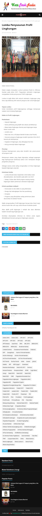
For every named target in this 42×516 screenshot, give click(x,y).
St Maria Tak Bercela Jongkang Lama (12, 427)
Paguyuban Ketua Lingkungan (11, 379)
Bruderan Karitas (23, 346)
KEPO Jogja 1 (16, 364)
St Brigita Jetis (6, 412)
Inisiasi (28, 361)
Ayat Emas (14, 343)
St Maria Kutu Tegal (8, 406)
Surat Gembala (26, 435)
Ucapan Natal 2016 (13, 438)
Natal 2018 (11, 373)
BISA (21, 343)
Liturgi (4, 373)
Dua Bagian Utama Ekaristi (19, 313)
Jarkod (34, 361)
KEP (10, 364)
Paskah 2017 (20, 388)
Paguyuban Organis (18, 382)
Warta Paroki (29, 441)
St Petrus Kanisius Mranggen (25, 430)
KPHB (26, 370)
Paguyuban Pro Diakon (29, 385)
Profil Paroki (6, 400)
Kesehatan (25, 364)
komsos (30, 367)
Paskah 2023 (24, 391)
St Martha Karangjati (30, 427)
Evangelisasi (10, 352)
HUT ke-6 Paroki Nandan (9, 358)
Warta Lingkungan (7, 441)
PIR (30, 394)
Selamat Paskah (34, 403)
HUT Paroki (6, 361)
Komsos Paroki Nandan (33, 513)
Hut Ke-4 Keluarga (7, 355)
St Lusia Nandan (7, 424)
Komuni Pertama (7, 370)
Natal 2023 (6, 376)
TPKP (4, 438)
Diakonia (33, 349)
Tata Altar (34, 435)
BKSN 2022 (14, 346)
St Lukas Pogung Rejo (22, 421)
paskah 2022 (15, 391)
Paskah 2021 (6, 391)
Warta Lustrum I (19, 441)
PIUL (12, 397)
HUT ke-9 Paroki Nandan (25, 358)
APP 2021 (12, 340)
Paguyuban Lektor (26, 379)
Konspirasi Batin (18, 370)
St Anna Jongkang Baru (9, 409)
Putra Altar (29, 400)
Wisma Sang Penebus (8, 444)
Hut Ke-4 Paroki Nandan (21, 355)
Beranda (4, 21)
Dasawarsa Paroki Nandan (21, 349)
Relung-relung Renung (9, 403)
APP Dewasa (6, 343)
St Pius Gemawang (8, 433)
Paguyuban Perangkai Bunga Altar (12, 385)
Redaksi (28, 510)
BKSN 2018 (35, 343)
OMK (12, 376)
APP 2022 (20, 340)
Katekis (5, 364)
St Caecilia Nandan (17, 412)
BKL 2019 (27, 343)
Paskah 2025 (6, 394)
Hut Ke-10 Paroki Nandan (23, 352)
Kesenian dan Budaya (8, 367)
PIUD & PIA (6, 397)
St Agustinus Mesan (20, 406)
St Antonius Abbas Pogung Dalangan (27, 409)
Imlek (22, 361)
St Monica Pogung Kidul (9, 430)
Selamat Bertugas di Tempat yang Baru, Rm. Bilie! (25, 298)
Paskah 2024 (33, 391)
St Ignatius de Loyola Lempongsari (26, 418)
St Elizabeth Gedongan (9, 418)
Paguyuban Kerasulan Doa (23, 376)
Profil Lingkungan (28, 397)
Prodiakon (18, 397)
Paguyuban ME (7, 382)
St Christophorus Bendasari (10, 415)
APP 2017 (22, 338)
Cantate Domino (7, 349)
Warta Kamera (30, 438)
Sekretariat (21, 510)
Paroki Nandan (7, 32)
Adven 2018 (6, 338)
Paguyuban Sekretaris (13, 21)
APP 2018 (30, 338)
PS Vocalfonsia (16, 400)
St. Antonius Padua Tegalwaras (11, 435)
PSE (23, 400)
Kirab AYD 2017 (21, 367)
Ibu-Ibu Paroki (15, 361)
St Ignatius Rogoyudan (9, 421)
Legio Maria (34, 370)
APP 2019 (5, 340)
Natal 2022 (28, 373)
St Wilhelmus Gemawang (21, 433)
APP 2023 (27, 340)
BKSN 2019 (6, 346)
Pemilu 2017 (15, 394)
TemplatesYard (16, 513)
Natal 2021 (20, 373)
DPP (4, 352)
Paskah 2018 (29, 388)
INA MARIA (14, 305)
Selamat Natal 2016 (22, 403)
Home (14, 510)
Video (22, 438)
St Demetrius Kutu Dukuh (26, 415)
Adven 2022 (15, 338)
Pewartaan (24, 394)
